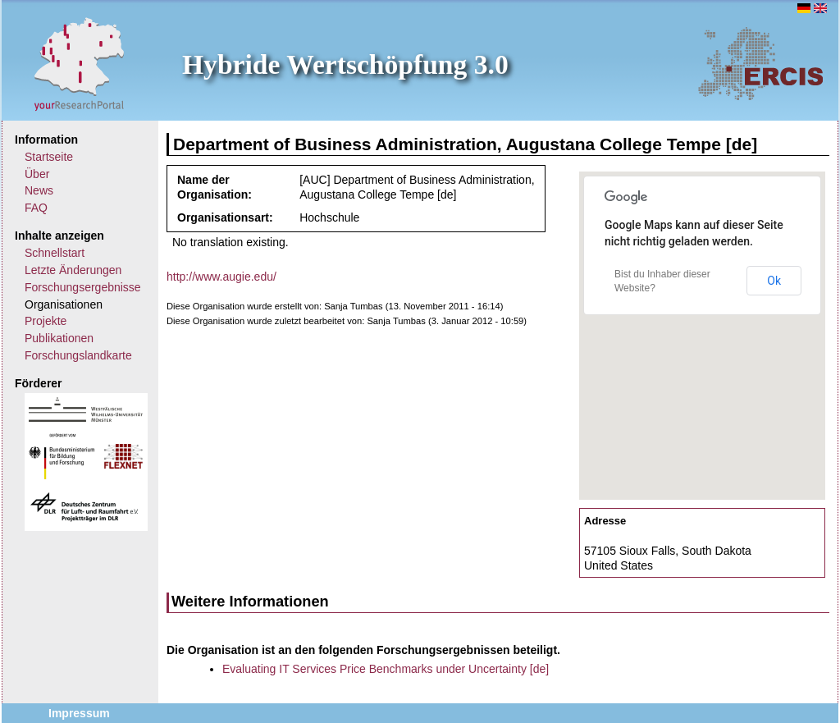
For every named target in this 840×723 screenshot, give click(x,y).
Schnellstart (54, 252)
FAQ (36, 207)
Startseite (49, 156)
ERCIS (760, 63)
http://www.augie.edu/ (221, 276)
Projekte (45, 320)
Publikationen (59, 338)
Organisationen (64, 304)
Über (37, 174)
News (39, 190)
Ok (774, 280)
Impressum (79, 713)
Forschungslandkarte (78, 355)
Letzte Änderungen (73, 270)
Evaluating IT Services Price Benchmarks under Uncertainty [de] (385, 668)
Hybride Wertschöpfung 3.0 (345, 64)
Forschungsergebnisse (83, 287)
